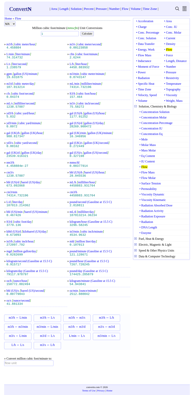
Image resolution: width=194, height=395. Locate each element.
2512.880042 (80, 294)
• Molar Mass (147, 145)
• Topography (172, 89)
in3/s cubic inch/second (85, 103)
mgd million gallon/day (21, 251)
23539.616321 (17, 156)
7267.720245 (80, 264)
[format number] (10, 24)
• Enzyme (145, 232)
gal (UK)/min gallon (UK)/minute (91, 133)
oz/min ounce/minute (84, 290)
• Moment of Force (147, 66)
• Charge (141, 26)
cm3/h (73, 192)
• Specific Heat (145, 83)
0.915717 (13, 264)
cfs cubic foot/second (20, 93)
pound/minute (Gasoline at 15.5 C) (91, 251)
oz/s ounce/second (18, 300)
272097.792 (15, 245)
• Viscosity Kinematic (152, 199)
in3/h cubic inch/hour (20, 241)
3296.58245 (79, 225)
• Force (168, 55)
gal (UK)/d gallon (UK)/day (24, 152)
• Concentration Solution (154, 112)
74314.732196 (80, 87)
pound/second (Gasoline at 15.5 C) (91, 202)
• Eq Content (147, 156)
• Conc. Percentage (147, 32)
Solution (76, 9)
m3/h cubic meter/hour (21, 44)
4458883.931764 (82, 185)
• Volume (141, 100)
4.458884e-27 (17, 166)
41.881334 (14, 304)
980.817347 (15, 136)
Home (8, 18)
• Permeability (148, 188)
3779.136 (13, 225)
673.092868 (15, 185)
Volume (136, 9)
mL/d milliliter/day (82, 211)
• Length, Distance (175, 61)
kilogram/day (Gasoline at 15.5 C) (27, 271)
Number (114, 9)
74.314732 (14, 57)
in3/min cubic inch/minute (87, 231)
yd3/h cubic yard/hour (21, 113)
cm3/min (11, 192)
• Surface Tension (150, 183)
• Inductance (143, 61)
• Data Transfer (145, 43)
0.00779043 (15, 294)
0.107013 (77, 245)
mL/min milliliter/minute (86, 83)
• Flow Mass (143, 55)
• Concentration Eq (151, 134)
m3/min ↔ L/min (47, 326)
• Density (169, 43)
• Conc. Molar (172, 32)
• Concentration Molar (153, 117)
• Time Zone (143, 89)
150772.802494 (18, 284)
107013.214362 (18, 205)
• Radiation (143, 78)
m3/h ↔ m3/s (77, 317)
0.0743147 (78, 77)
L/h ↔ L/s (18, 344)
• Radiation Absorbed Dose (155, 205)
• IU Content (147, 161)
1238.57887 (15, 107)
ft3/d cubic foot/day (19, 221)
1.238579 (13, 67)
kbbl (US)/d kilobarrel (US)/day (27, 231)
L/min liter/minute (18, 54)
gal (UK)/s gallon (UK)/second (90, 142)
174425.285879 (81, 274)
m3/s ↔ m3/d (106, 326)
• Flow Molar (147, 177)
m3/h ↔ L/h (106, 317)
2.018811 (77, 205)
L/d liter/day (15, 202)
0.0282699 (14, 254)
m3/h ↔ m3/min (18, 326)
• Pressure (170, 72)
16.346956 (78, 136)
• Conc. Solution (146, 38)
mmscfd (74, 162)
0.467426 (13, 215)
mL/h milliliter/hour (83, 182)
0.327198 (77, 156)
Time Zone (150, 9)
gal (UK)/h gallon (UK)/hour (25, 133)
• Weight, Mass (173, 100)
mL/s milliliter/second (21, 103)
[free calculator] (184, 10)
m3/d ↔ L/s (47, 335)
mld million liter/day (83, 241)
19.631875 (14, 77)
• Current (169, 38)
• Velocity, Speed (146, 95)
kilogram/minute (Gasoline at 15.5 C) (92, 280)
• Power (141, 72)
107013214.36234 (83, 215)
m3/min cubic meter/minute (88, 73)
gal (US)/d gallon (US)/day (87, 123)
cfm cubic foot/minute (84, 54)
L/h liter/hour (79, 64)
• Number (170, 66)
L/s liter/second (17, 64)
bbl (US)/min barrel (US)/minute (27, 211)
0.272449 (77, 146)
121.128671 (79, 254)
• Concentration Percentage (155, 123)
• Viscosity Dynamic (151, 194)
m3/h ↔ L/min (18, 317)
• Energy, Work (145, 49)
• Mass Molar (147, 150)
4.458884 (13, 47)
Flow (125, 9)
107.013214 (15, 87)
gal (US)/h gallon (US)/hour (88, 113)
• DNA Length (148, 227)
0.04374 (12, 97)
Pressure (101, 9)
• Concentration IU (150, 128)
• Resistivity (171, 78)
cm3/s (10, 172)
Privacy (101, 390)
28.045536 (78, 176)
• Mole (143, 139)
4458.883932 (80, 67)
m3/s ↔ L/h (47, 344)
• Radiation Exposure (152, 216)
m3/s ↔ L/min (18, 335)
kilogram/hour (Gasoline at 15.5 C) (91, 221)
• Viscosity (170, 95)
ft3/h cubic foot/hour (83, 93)
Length (64, 9)
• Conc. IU (170, 26)
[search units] (177, 10)
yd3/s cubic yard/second (22, 142)
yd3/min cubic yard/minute (24, 123)
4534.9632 (78, 235)
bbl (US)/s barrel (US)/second (25, 290)
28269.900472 (80, 126)
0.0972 (11, 126)
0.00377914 (79, 166)
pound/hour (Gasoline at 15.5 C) (89, 261)
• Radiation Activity (151, 210)
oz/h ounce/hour (17, 280)
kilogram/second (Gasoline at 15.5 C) (29, 261)
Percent (89, 9)
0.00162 (12, 146)
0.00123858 (79, 47)
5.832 (11, 116)
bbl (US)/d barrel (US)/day (23, 182)
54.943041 (78, 284)
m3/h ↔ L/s (47, 317)
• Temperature (172, 83)
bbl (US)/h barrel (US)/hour (88, 172)
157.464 (76, 97)
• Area (168, 21)
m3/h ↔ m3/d (76, 326)
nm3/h (10, 162)
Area (54, 9)
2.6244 (75, 57)
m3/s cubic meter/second (86, 44)
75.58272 (77, 107)
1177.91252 (79, 116)
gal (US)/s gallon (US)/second (89, 152)
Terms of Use (88, 390)
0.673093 (13, 235)
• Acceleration (144, 21)
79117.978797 (17, 274)
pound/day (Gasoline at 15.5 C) (89, 271)
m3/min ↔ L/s (106, 335)
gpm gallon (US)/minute (22, 73)
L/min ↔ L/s (77, 335)
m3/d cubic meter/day (20, 83)
